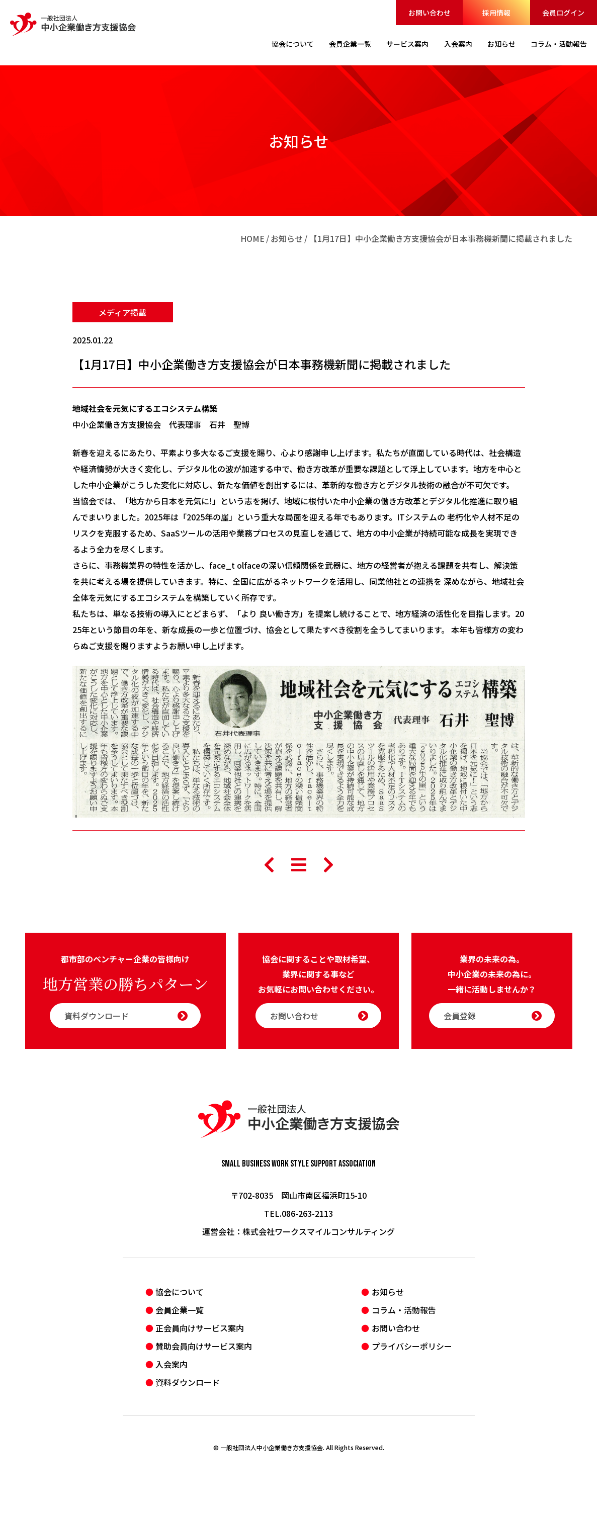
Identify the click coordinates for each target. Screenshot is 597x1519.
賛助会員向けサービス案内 (203, 1346)
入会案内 (171, 1364)
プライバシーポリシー (412, 1346)
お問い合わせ (429, 13)
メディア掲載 (122, 312)
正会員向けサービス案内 (199, 1328)
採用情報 (496, 13)
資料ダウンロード (126, 1016)
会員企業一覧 (179, 1310)
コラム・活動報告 (404, 1310)
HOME (252, 238)
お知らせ (287, 238)
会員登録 (493, 1016)
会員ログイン (563, 13)
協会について (179, 1292)
